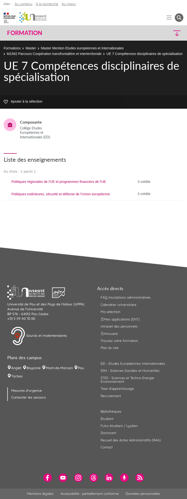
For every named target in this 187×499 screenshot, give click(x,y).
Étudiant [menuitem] (107, 419)
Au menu (69, 4)
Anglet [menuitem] (16, 368)
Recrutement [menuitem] (111, 396)
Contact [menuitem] (107, 447)
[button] (162, 33)
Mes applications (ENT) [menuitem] (120, 319)
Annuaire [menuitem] (109, 333)
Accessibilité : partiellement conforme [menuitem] (89, 493)
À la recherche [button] (47, 4)
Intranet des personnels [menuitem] (119, 326)
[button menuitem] (179, 17)
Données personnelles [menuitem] (143, 493)
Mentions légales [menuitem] (40, 493)
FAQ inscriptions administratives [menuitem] (126, 297)
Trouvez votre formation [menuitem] (119, 341)
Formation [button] (24, 32)
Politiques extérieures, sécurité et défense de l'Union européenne (60, 194)
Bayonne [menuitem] (34, 368)
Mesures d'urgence (26, 390)
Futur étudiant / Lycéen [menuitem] (119, 426)
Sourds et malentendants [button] (39, 336)
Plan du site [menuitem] (110, 348)
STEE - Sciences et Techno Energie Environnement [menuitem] (127, 380)
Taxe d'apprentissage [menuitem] (117, 388)
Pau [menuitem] (81, 368)
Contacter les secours (28, 397)
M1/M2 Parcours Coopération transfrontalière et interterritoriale (54, 54)
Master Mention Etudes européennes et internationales (82, 48)
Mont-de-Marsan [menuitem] (59, 368)
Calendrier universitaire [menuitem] (118, 305)
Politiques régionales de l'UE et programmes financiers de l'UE (58, 182)
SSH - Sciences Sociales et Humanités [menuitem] (130, 370)
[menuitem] (47, 478)
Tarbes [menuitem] (17, 376)
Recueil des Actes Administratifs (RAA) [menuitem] (131, 440)
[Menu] (169, 18)
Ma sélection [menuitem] (110, 312)
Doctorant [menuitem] (108, 433)
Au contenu (23, 4)
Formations (12, 48)
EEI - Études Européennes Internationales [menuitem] (133, 363)
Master (31, 48)
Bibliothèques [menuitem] (111, 411)
